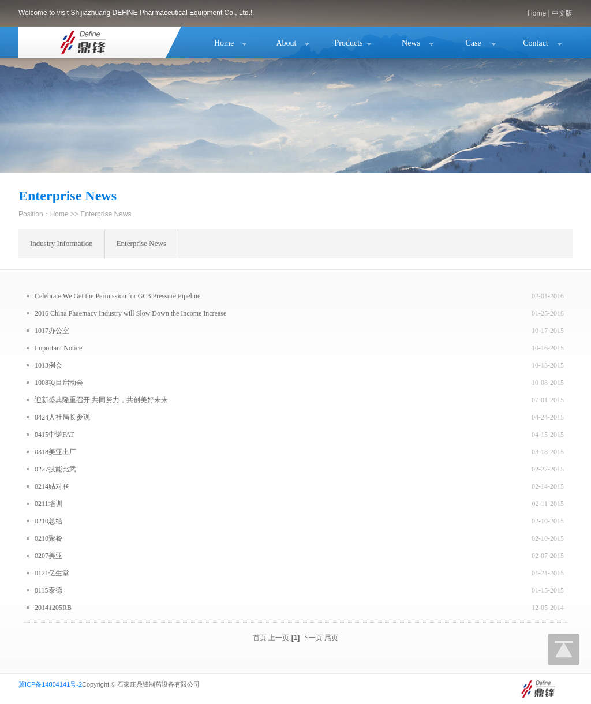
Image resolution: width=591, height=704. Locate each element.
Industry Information (61, 243)
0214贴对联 (52, 486)
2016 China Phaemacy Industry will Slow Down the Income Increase (130, 313)
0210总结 (48, 521)
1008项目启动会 (59, 383)
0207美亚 (48, 556)
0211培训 (48, 504)
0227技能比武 (55, 469)
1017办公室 (52, 331)
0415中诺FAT (54, 434)
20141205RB (53, 608)
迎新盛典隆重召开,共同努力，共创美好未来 (101, 400)
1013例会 (48, 365)
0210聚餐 (48, 538)
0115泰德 (48, 590)
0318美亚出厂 (55, 452)
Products (349, 43)
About (286, 43)
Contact (535, 43)
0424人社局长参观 (62, 417)
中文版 (562, 13)
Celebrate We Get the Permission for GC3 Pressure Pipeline (117, 296)
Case (473, 43)
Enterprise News (141, 243)
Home (537, 13)
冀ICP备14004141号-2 (50, 684)
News (411, 43)
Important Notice (58, 348)
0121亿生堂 (52, 573)
